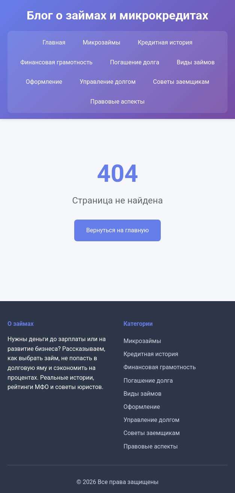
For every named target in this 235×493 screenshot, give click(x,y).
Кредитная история (165, 42)
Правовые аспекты (117, 101)
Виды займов (195, 62)
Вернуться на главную (117, 230)
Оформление (44, 81)
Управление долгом (107, 81)
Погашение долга (134, 62)
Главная (54, 42)
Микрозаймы (101, 42)
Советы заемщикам (181, 81)
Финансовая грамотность (56, 62)
